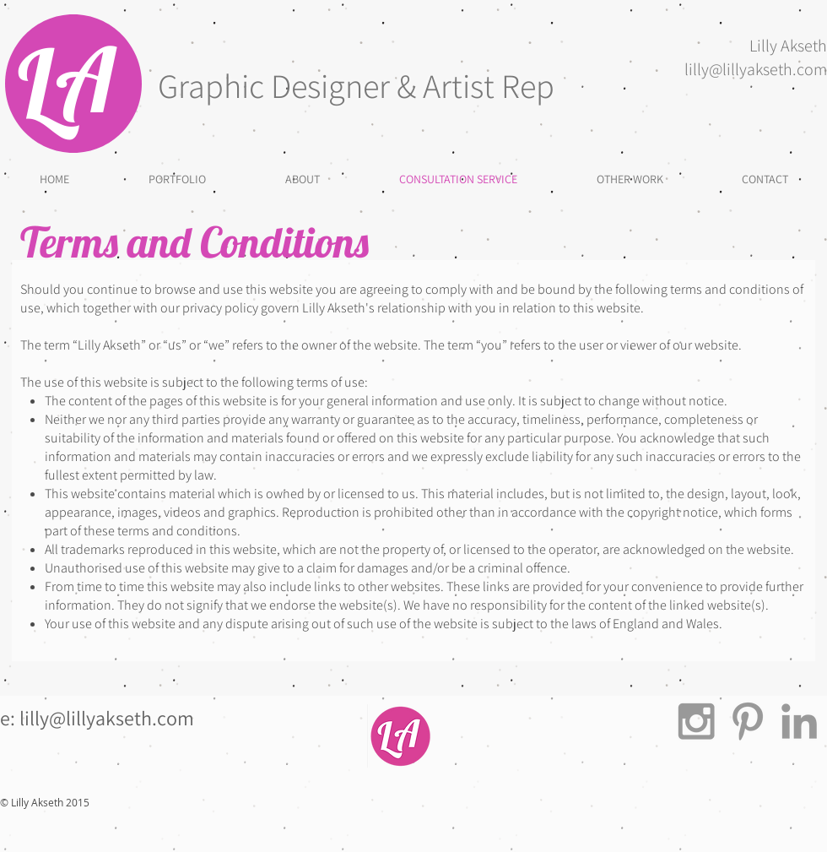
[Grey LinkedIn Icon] (799, 721)
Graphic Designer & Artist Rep (356, 85)
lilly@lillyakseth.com (755, 69)
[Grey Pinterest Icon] (747, 721)
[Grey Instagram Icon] (696, 721)
